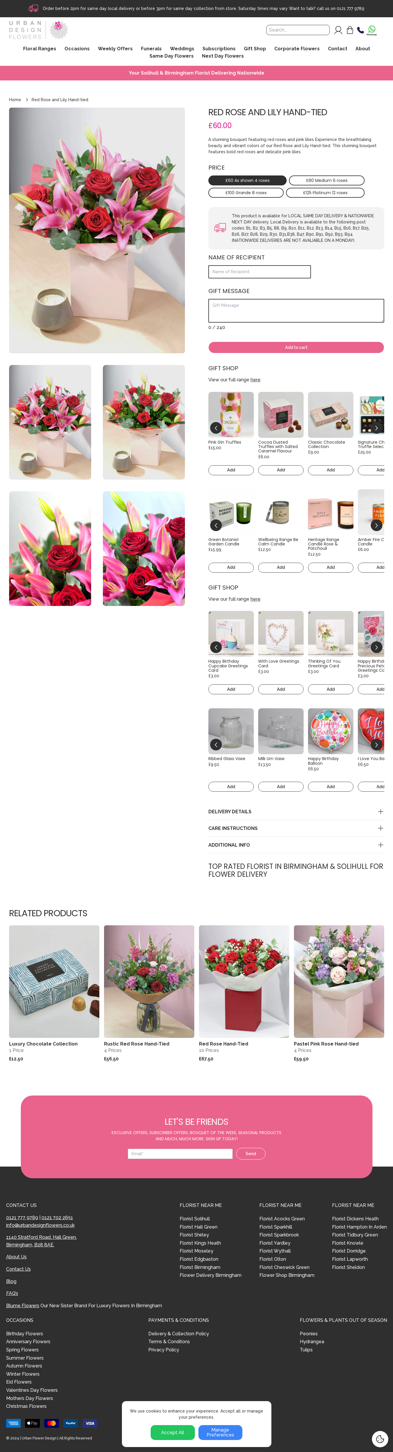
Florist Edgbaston (199, 1259)
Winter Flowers (23, 1374)
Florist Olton (272, 1259)
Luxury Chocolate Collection (43, 1044)
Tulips (306, 1350)
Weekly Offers (115, 48)
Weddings (182, 48)
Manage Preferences (220, 1432)
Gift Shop (255, 48)
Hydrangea (312, 1341)
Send (251, 1153)
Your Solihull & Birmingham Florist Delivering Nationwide (196, 73)
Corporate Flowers (297, 48)
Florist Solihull (195, 1219)
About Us (16, 1257)
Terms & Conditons (169, 1341)
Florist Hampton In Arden (359, 1227)
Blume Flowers (22, 1305)
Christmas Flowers (26, 1406)
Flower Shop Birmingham (286, 1275)
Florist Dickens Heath (355, 1219)
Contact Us (18, 1269)
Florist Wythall (275, 1251)
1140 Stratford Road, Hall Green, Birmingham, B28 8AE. (41, 1241)
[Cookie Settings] (380, 1439)
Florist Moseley (196, 1251)
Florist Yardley (274, 1243)
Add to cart (296, 347)
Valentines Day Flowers (32, 1390)
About (362, 48)
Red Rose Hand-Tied (223, 1044)
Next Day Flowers (223, 56)
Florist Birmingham (200, 1267)
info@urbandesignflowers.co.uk (40, 1225)
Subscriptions (219, 48)
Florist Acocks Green (282, 1219)
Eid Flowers (19, 1382)
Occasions (77, 48)
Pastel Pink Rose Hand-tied (326, 1044)
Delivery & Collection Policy (178, 1333)
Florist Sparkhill (275, 1227)
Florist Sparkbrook (279, 1235)
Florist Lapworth (350, 1259)
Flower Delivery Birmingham (210, 1275)
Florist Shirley (194, 1235)
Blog (11, 1281)
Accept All (172, 1432)
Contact (337, 48)
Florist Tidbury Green (355, 1235)
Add (231, 470)
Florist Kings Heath (200, 1243)
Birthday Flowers (24, 1333)
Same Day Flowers (171, 56)
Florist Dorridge (349, 1251)
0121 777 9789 (350, 8)
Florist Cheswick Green (284, 1267)
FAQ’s (12, 1293)
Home (15, 99)
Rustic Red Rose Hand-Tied (136, 1044)
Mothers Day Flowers (29, 1398)
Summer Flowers (25, 1358)
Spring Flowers (22, 1350)
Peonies (309, 1333)
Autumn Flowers (24, 1366)
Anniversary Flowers (28, 1341)
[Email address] (180, 1154)
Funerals (151, 48)
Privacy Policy (163, 1350)
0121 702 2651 (57, 1217)
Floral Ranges (39, 48)
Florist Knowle (347, 1243)
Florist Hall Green (198, 1227)
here (256, 380)
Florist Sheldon (348, 1267)
